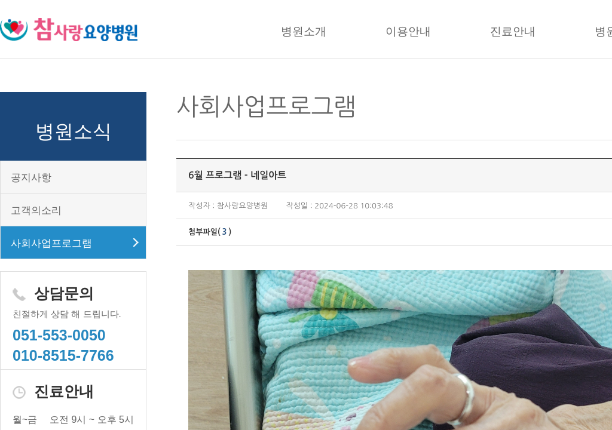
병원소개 (303, 31)
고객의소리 (36, 210)
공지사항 (31, 177)
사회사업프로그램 (51, 243)
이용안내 (408, 31)
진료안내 (513, 31)
